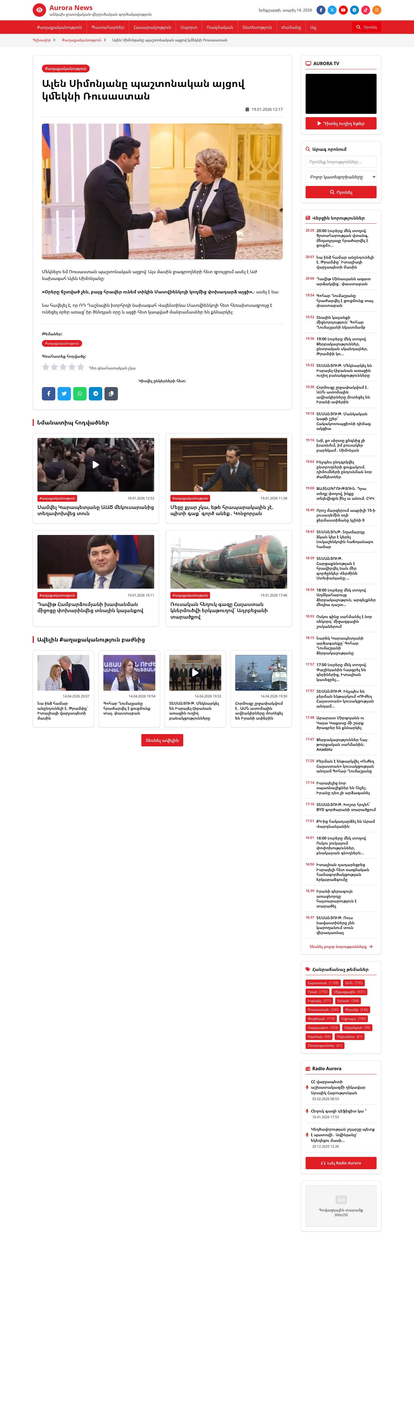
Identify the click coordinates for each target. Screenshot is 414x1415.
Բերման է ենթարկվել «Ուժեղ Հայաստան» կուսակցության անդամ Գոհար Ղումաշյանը (345, 765)
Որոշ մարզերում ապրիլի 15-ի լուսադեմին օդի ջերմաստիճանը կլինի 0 (346, 515)
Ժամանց (291, 27)
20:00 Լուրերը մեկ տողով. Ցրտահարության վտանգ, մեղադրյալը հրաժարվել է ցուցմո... (342, 238)
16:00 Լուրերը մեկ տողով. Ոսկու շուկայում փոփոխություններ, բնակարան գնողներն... (342, 845)
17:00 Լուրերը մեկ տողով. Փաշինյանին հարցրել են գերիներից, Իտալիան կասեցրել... (342, 672)
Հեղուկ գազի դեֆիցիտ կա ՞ (339, 1111)
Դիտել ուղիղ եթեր (341, 123)
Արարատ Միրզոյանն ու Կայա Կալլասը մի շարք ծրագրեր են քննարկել (340, 722)
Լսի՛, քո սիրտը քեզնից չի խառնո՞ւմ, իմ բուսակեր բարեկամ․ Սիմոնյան (341, 445)
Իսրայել (319, 1000)
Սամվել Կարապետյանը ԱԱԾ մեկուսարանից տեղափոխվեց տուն (95, 510)
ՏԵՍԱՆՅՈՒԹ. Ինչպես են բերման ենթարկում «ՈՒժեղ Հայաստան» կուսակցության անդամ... (345, 698)
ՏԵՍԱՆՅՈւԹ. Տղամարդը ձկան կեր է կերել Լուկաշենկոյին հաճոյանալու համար (345, 539)
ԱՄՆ (354, 982)
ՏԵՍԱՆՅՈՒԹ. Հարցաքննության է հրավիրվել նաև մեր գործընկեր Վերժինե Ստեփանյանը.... (337, 568)
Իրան (317, 991)
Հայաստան (323, 982)
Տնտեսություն (257, 27)
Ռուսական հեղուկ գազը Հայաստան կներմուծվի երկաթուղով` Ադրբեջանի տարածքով (219, 610)
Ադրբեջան (357, 1027)
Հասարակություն (152, 27)
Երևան (348, 1000)
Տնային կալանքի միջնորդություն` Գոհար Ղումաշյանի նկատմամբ (341, 322)
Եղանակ (319, 1036)
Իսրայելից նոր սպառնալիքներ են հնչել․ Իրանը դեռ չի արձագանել (343, 787)
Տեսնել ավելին (162, 740)
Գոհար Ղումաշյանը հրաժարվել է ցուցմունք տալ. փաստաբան (126, 708)
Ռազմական (219, 27)
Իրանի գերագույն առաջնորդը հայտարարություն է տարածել (337, 898)
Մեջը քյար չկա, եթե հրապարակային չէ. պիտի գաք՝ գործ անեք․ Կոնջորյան (221, 510)
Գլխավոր (42, 40)
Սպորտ (188, 27)
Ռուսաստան (323, 1009)
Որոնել (341, 192)
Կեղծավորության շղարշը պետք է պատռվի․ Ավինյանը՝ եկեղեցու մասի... (343, 1134)
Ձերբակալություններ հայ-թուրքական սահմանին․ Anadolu (342, 744)
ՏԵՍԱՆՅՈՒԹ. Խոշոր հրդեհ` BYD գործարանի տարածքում (346, 807)
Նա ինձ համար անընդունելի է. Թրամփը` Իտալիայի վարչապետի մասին (62, 711)
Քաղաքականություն (59, 27)
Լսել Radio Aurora (341, 1163)
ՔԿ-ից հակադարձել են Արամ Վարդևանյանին (346, 824)
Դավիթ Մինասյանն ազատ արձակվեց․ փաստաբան (344, 281)
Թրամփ (356, 1009)
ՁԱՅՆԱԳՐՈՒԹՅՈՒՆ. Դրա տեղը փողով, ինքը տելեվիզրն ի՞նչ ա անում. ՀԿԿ (345, 493)
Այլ (313, 27)
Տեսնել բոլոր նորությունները (341, 946)
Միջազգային (349, 991)
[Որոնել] (366, 27)
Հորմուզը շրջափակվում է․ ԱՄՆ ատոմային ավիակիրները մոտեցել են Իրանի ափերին (259, 711)
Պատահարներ (108, 27)
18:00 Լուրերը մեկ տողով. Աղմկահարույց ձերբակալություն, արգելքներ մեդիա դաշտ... (346, 597)
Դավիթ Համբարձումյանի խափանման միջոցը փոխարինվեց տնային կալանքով (90, 607)
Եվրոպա (353, 1018)
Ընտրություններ (325, 1045)
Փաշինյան (321, 1018)
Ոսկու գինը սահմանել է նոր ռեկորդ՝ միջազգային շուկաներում (344, 621)
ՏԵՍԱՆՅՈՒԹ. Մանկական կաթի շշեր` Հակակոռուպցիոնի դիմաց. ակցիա (344, 421)
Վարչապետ (323, 1027)
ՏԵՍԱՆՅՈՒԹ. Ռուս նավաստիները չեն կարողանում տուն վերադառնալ (335, 925)
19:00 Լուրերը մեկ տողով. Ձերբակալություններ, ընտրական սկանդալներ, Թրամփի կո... (342, 346)
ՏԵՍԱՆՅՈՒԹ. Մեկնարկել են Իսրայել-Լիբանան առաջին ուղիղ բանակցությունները (194, 711)
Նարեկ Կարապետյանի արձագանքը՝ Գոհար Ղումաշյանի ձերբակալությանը (340, 645)
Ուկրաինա (349, 1036)
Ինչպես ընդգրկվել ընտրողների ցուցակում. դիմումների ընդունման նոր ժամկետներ (344, 469)
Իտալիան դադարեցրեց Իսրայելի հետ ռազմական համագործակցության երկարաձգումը (343, 872)
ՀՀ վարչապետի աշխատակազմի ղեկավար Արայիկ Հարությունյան (338, 1087)
